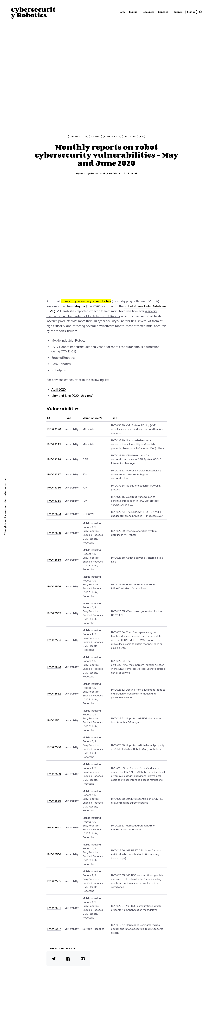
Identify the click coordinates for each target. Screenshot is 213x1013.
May (142, 136)
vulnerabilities (78, 136)
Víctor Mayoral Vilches (108, 173)
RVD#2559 (54, 773)
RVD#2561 (54, 720)
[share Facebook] (68, 958)
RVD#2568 (54, 559)
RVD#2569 (54, 532)
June (134, 136)
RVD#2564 (54, 640)
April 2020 (58, 389)
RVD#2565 (54, 613)
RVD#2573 (54, 513)
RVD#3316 (54, 487)
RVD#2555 (54, 881)
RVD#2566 (54, 586)
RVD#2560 (54, 747)
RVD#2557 (54, 827)
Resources (148, 11)
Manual (133, 11)
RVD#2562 (54, 693)
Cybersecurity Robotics (33, 12)
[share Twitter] (53, 958)
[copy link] (83, 958)
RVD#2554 (54, 907)
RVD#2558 (54, 800)
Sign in (178, 11)
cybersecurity (112, 136)
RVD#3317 (54, 474)
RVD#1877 (54, 928)
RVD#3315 (54, 500)
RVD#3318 (54, 459)
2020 (126, 136)
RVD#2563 (54, 666)
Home (122, 11)
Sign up (191, 12)
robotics (96, 136)
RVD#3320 (54, 429)
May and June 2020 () (72, 396)
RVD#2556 (54, 854)
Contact (163, 11)
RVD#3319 (54, 444)
